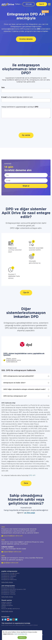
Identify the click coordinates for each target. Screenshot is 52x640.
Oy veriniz (26, 135)
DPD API (32, 475)
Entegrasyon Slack (7, 578)
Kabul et (22, 637)
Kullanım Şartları (6, 602)
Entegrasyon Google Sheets (10, 573)
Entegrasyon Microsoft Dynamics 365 (13, 589)
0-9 (36, 625)
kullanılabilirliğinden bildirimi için (17, 97)
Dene (26, 483)
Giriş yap (29, 4)
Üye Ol (41, 4)
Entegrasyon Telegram (8, 576)
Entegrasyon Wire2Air (8, 594)
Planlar (3, 607)
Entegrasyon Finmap (8, 587)
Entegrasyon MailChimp (9, 579)
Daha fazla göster (7, 582)
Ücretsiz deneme (26, 39)
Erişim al (26, 186)
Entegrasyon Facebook (8, 574)
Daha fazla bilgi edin (20, 634)
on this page (29, 513)
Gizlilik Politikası (6, 604)
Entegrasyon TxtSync (8, 592)
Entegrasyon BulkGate (8, 591)
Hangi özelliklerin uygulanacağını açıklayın (19, 107)
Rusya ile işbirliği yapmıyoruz (10, 608)
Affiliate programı (7, 605)
